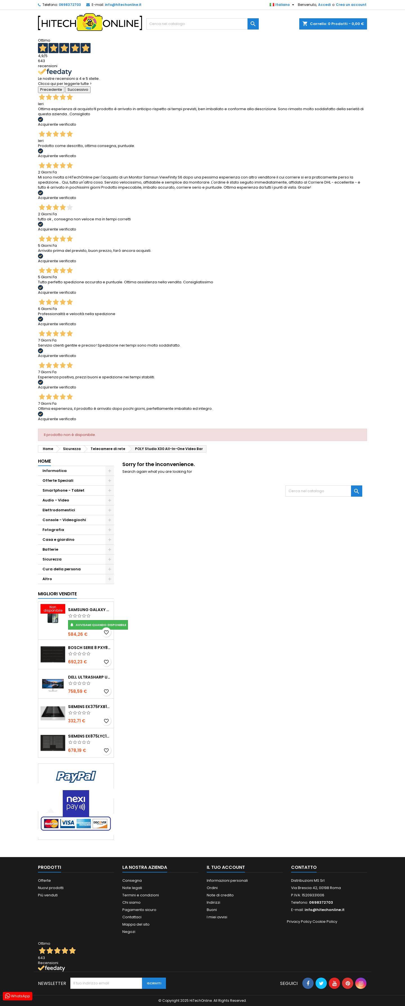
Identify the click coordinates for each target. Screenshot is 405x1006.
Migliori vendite (57, 594)
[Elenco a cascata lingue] (283, 5)
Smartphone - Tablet (63, 490)
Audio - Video (55, 500)
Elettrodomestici (58, 510)
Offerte (44, 880)
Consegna (132, 880)
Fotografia (53, 529)
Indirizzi (213, 902)
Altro (47, 579)
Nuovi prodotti (51, 887)
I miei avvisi (217, 917)
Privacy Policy (299, 921)
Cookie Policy (324, 921)
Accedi (324, 4)
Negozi (128, 931)
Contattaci (131, 917)
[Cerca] (202, 24)
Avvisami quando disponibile (98, 625)
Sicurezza (52, 559)
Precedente (51, 89)
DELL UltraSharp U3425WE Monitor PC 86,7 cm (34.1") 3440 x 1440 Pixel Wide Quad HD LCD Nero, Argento (89, 677)
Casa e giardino (58, 539)
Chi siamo (131, 902)
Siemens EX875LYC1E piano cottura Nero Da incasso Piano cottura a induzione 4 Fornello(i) (89, 736)
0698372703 (70, 4)
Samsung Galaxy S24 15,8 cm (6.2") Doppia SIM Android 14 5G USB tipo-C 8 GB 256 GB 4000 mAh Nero (89, 609)
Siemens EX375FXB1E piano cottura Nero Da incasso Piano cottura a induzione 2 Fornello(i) (89, 706)
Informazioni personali (227, 880)
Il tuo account (226, 867)
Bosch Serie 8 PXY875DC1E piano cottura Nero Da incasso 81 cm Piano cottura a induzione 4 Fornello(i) (89, 647)
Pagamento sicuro (139, 909)
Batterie (50, 549)
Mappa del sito (136, 924)
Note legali (132, 887)
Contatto (304, 867)
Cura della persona (61, 569)
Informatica (54, 470)
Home (44, 461)
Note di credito (220, 895)
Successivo (78, 89)
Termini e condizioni (140, 895)
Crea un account (351, 4)
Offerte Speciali (57, 480)
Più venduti (48, 895)
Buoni (212, 909)
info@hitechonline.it (123, 4)
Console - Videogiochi (64, 520)
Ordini (212, 887)
